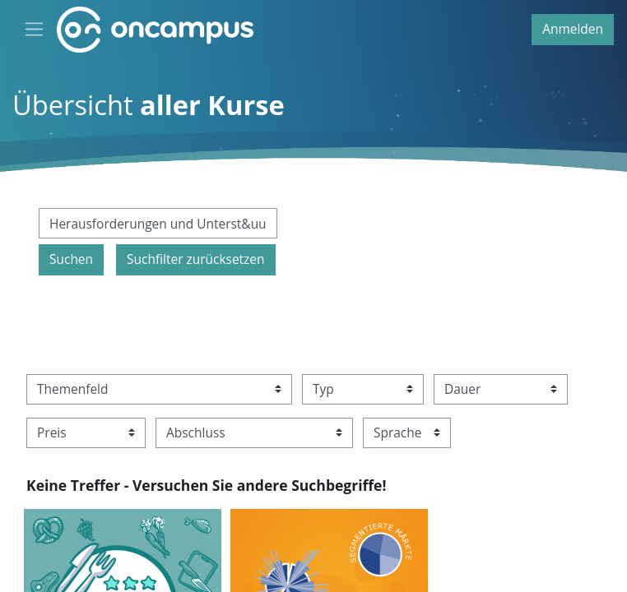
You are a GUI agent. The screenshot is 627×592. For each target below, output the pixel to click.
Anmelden (572, 29)
